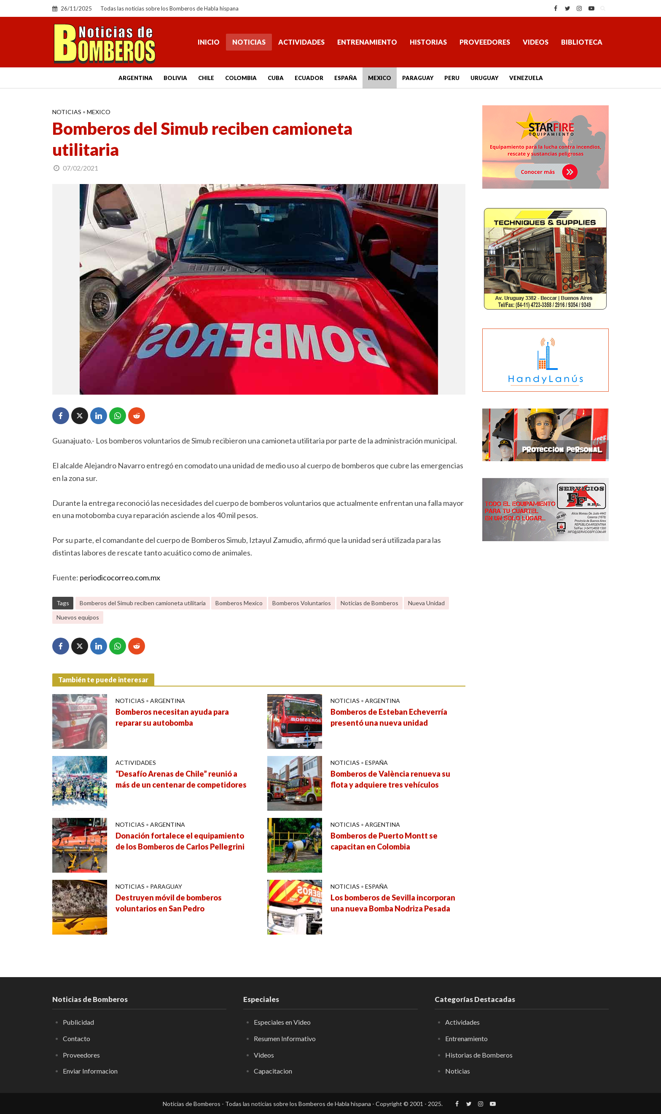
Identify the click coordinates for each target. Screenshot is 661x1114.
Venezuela (526, 78)
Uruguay (484, 78)
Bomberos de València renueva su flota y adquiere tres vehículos (390, 779)
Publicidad (78, 1022)
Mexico (379, 78)
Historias (428, 42)
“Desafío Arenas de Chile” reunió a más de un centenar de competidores (181, 779)
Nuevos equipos (77, 617)
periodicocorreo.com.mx (120, 577)
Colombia (241, 78)
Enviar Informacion (90, 1071)
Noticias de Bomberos (369, 602)
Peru (451, 78)
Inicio (209, 42)
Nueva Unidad (426, 602)
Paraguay (417, 78)
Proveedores (484, 42)
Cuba (276, 78)
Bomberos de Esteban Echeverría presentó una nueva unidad (388, 717)
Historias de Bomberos (479, 1055)
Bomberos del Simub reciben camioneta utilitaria (143, 602)
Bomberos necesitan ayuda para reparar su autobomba (172, 717)
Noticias (249, 42)
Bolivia (175, 78)
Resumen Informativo (285, 1038)
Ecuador (309, 78)
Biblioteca (581, 42)
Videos (535, 42)
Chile (206, 78)
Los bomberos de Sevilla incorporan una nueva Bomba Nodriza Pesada (392, 903)
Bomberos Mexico (239, 602)
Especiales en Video (282, 1022)
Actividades (301, 42)
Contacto (76, 1038)
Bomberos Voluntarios (301, 602)
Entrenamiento (367, 42)
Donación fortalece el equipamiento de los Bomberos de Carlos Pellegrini (180, 841)
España (345, 78)
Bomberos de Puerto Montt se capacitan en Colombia (384, 841)
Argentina (135, 78)
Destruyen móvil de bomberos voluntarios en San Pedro (169, 903)
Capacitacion (273, 1071)
